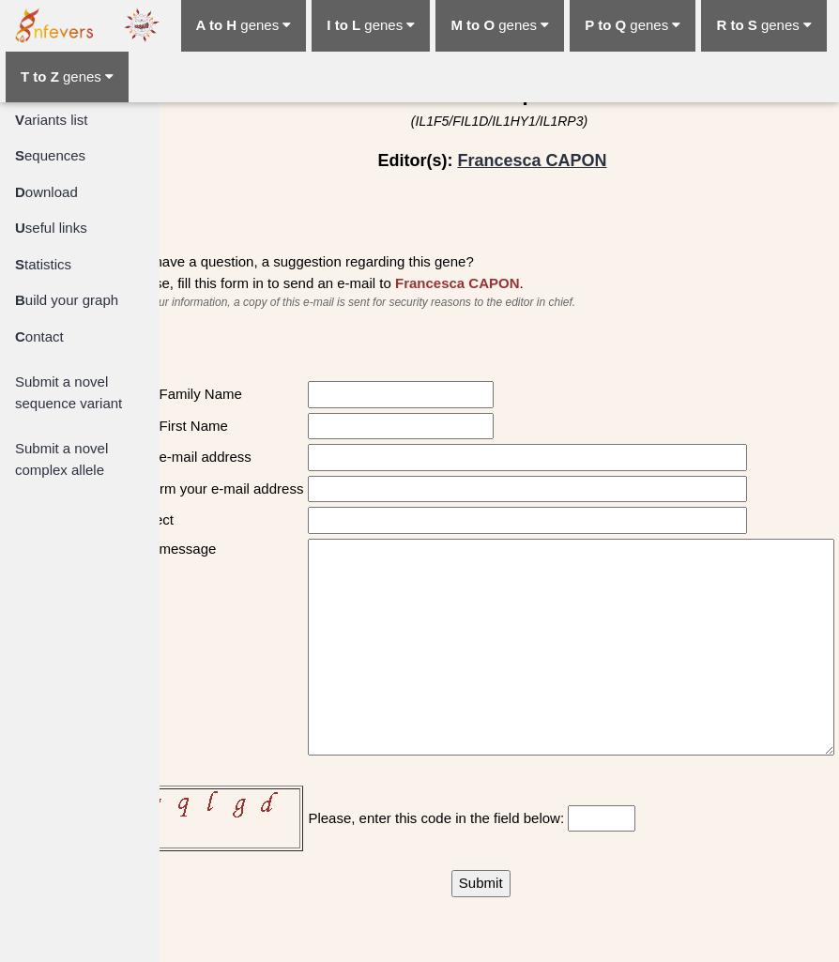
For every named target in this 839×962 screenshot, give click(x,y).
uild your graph (66, 300)
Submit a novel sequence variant (68, 392)
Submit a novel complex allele (61, 459)
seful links (51, 228)
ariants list (51, 120)
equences (50, 155)
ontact (39, 336)
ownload (46, 192)
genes (244, 25)
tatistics (43, 264)
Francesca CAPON (531, 160)
